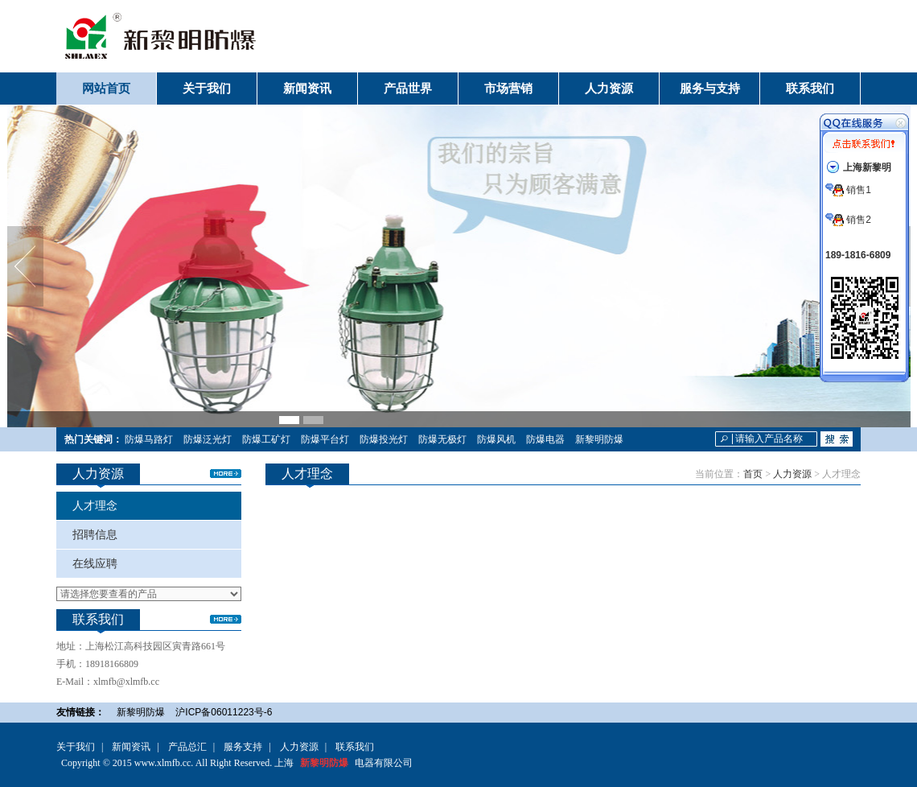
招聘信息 (94, 535)
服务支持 (243, 746)
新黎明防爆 (599, 439)
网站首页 (106, 88)
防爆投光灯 (384, 439)
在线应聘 (94, 564)
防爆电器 (545, 439)
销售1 (848, 190)
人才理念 (94, 506)
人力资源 (792, 474)
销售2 (848, 219)
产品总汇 (187, 746)
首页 (753, 474)
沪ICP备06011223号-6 (223, 712)
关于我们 (75, 746)
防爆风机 (496, 439)
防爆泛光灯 (207, 439)
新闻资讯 (131, 746)
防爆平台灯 (325, 439)
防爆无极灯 (442, 439)
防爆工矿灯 (266, 439)
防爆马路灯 (149, 439)
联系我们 (354, 746)
